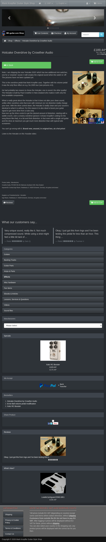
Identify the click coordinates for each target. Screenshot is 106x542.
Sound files (8, 311)
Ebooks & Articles (11, 294)
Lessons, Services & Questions (16, 299)
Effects (17, 41)
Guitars (7, 254)
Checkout (56, 33)
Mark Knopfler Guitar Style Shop (18, 3)
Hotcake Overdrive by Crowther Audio (37, 41)
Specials (7, 336)
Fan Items (8, 288)
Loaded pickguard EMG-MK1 (53, 497)
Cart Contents (41, 33)
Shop (10, 41)
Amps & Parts (9, 271)
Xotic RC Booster (53, 365)
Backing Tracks (10, 260)
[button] (9, 17)
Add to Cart (96, 62)
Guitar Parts (9, 266)
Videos (7, 305)
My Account (70, 33)
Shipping (8, 514)
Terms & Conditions (13, 528)
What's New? (9, 468)
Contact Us (9, 534)
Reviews (8, 203)
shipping (103, 54)
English (61, 3)
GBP (49, 3)
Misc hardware (10, 282)
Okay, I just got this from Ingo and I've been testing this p (26, 457)
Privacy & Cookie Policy (12, 521)
